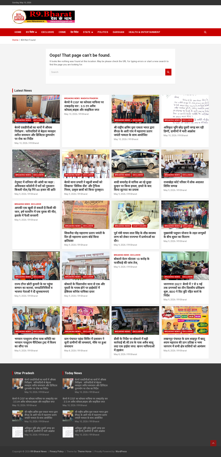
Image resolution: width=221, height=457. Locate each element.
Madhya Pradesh (89, 98)
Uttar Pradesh (24, 373)
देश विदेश (74, 32)
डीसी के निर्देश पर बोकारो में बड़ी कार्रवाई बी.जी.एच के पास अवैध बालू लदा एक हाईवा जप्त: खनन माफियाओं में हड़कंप (134, 344)
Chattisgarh (139, 226)
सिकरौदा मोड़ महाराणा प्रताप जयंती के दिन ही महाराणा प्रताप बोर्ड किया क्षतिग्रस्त (84, 236)
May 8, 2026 (70, 350)
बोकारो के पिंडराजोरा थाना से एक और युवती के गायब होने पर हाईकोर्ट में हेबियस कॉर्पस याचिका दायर (84, 287)
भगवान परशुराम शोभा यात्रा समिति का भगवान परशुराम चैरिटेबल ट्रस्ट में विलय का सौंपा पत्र (35, 342)
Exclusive (47, 32)
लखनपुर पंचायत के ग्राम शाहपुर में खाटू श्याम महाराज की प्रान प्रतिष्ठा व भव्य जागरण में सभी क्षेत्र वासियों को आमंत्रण (184, 342)
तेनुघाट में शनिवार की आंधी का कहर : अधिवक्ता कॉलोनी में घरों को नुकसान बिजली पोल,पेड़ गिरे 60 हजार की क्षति (35, 186)
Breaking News (23, 120)
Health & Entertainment (144, 32)
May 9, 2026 (20, 194)
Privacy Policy (57, 451)
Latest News (23, 90)
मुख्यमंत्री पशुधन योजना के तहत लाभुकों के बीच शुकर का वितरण (185, 235)
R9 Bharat (34, 143)
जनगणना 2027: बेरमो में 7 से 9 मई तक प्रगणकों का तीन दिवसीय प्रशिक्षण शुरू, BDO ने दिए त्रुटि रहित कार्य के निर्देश (184, 289)
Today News (73, 373)
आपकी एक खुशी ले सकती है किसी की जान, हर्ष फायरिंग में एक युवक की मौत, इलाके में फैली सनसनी (35, 211)
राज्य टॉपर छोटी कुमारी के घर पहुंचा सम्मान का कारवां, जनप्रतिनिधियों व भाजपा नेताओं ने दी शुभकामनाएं (34, 287)
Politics (103, 32)
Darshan (118, 32)
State (86, 32)
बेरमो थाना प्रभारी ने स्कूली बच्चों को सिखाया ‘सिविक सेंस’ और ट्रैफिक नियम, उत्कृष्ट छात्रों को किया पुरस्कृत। (84, 186)
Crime (62, 32)
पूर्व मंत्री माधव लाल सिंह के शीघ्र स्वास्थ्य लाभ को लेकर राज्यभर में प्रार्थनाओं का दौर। (135, 236)
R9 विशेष (30, 32)
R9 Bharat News (39, 451)
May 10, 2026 (21, 143)
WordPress (121, 451)
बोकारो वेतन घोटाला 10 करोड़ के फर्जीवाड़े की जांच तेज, (131, 261)
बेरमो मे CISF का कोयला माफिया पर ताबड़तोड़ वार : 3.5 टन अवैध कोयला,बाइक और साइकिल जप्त (84, 106)
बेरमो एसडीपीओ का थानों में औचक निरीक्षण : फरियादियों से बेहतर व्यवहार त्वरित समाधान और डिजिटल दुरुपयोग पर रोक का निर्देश (35, 133)
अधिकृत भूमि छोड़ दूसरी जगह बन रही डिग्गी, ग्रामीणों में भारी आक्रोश (184, 129)
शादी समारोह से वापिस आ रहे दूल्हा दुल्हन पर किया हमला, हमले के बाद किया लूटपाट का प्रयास (132, 186)
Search (168, 72)
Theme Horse (84, 451)
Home (18, 32)
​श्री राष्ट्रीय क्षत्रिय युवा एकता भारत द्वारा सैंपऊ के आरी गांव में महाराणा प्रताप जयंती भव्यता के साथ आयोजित (134, 131)
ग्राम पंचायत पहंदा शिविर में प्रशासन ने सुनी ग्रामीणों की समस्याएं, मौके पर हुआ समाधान (85, 342)
